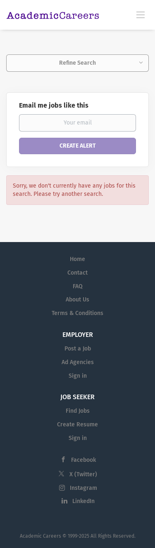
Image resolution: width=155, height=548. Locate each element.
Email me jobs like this (53, 105)
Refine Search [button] (77, 62)
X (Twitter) (83, 474)
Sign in (78, 375)
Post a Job (77, 348)
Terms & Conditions (77, 313)
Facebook (83, 459)
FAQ (78, 286)
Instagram (83, 488)
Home (77, 259)
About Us (77, 299)
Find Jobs (78, 410)
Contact (77, 272)
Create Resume (77, 424)
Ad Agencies (78, 362)
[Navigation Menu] (140, 14)
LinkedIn (83, 501)
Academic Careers (40, 536)
